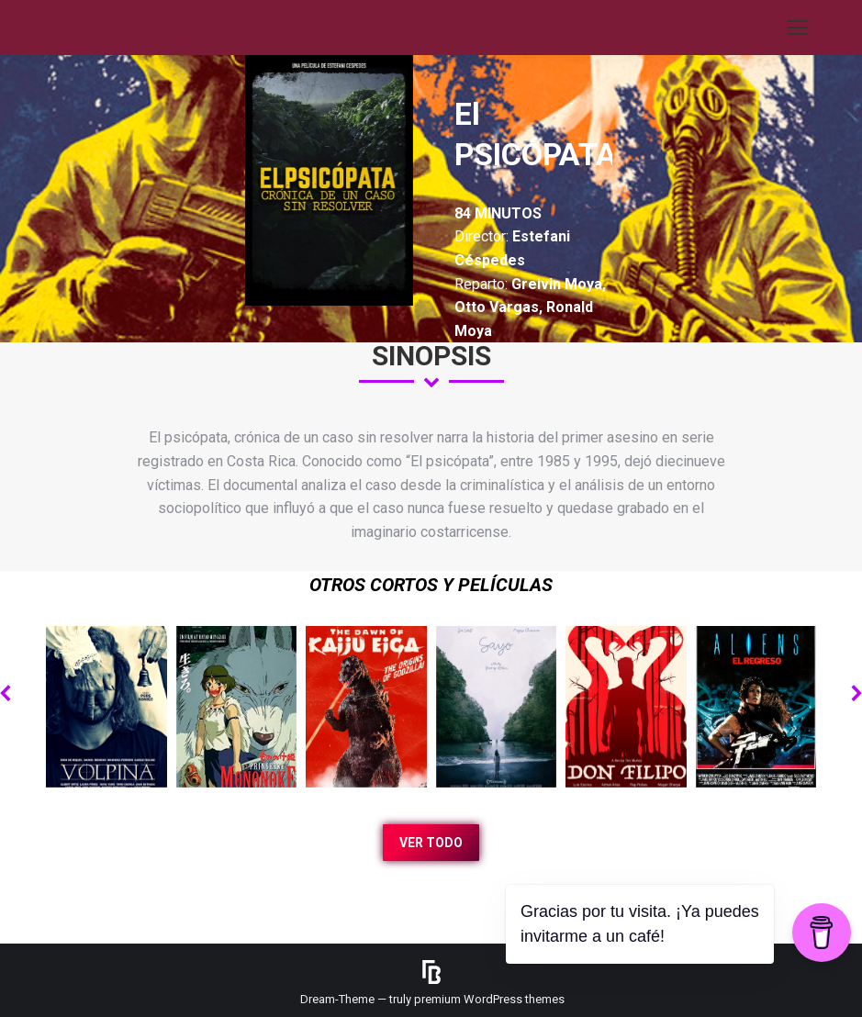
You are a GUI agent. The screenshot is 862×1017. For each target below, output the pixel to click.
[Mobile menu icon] (797, 27)
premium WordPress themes (489, 999)
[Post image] (106, 706)
